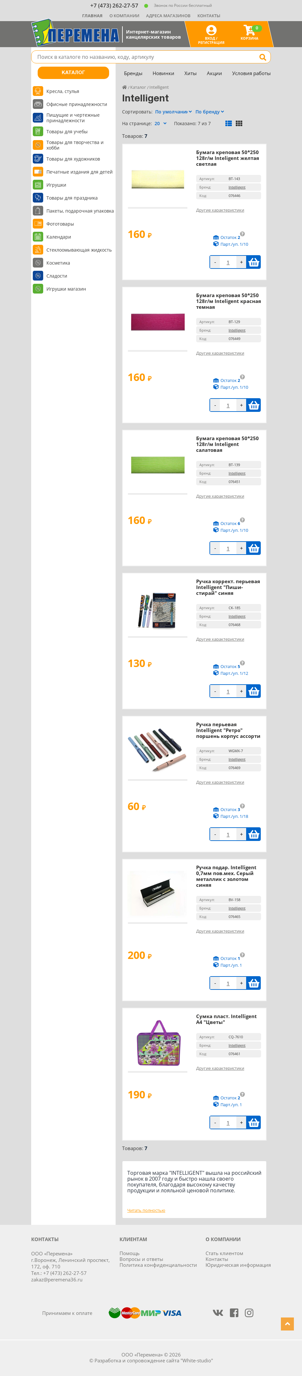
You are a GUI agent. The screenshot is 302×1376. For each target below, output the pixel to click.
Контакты (208, 16)
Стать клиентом (224, 1253)
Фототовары (60, 224)
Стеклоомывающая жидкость (79, 250)
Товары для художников (73, 159)
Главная (92, 16)
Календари (58, 237)
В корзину (254, 262)
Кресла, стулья (62, 91)
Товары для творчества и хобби (75, 145)
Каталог (73, 73)
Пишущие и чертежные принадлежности (73, 117)
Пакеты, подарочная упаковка (80, 211)
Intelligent (237, 187)
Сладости (56, 276)
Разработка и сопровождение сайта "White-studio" (153, 1360)
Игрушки (56, 185)
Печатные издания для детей (79, 172)
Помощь (130, 1253)
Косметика (58, 263)
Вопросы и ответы (141, 1259)
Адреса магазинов (168, 16)
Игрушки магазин (66, 289)
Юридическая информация (238, 1265)
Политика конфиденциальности (158, 1265)
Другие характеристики (220, 210)
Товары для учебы (67, 131)
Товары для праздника (72, 198)
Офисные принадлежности (76, 104)
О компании (124, 16)
